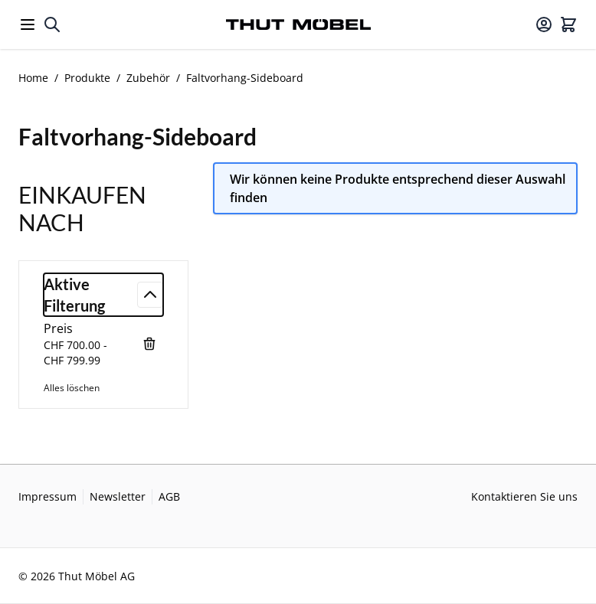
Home (33, 77)
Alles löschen (72, 387)
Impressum (47, 496)
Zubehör (148, 77)
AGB (169, 496)
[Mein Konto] (544, 24)
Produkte (87, 77)
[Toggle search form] (52, 24)
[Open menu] (27, 24)
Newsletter (118, 496)
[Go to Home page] (298, 25)
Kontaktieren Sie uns (524, 496)
